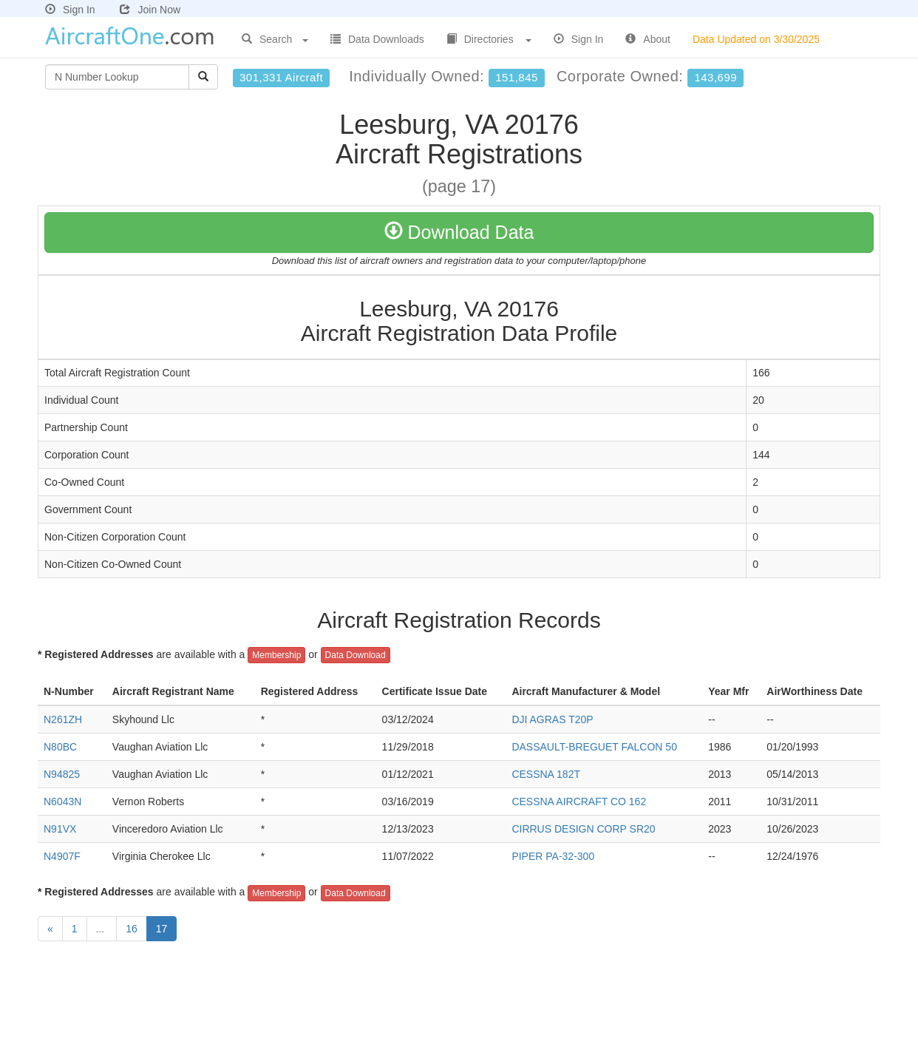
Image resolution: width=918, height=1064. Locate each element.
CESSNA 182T (545, 774)
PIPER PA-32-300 (552, 856)
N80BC (60, 747)
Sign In (70, 10)
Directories (488, 39)
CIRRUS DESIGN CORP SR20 (583, 829)
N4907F (62, 856)
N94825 (62, 774)
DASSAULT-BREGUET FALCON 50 (594, 747)
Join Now (150, 10)
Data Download (355, 655)
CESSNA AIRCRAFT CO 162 (578, 801)
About (647, 39)
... (102, 929)
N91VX (60, 829)
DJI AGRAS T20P (552, 719)
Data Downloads (377, 39)
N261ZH (63, 719)
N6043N (62, 801)
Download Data (459, 232)
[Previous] (50, 928)
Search (275, 39)
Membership (276, 655)
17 (162, 929)
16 (131, 929)
